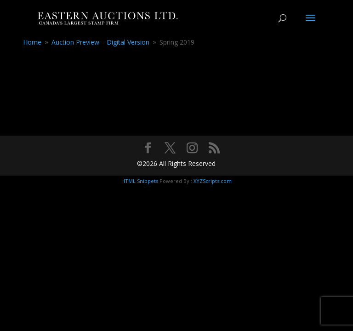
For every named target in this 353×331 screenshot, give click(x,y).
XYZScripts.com (213, 180)
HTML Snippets (139, 180)
